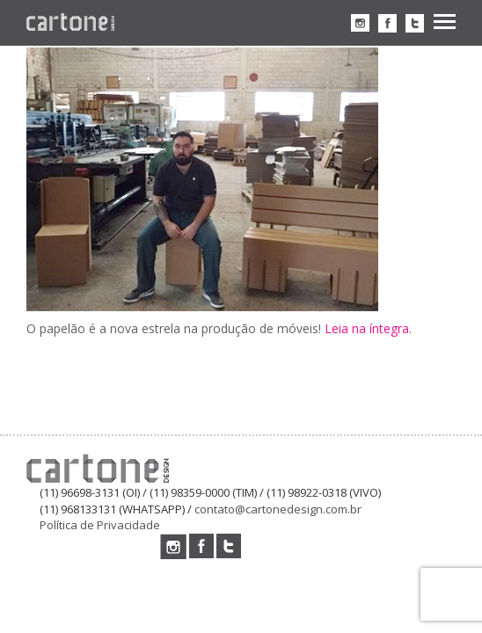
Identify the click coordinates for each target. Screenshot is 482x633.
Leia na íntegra (367, 328)
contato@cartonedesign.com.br (278, 509)
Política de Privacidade (100, 525)
